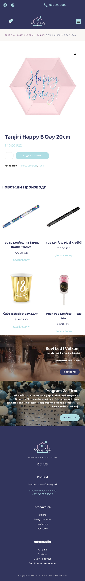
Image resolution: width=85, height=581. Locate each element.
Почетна (10, 35)
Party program (26, 35)
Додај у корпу (32, 155)
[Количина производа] (9, 155)
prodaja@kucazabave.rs (42, 490)
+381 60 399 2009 (42, 494)
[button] (78, 21)
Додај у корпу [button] (21, 260)
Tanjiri (41, 35)
